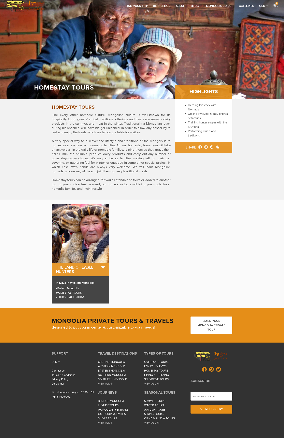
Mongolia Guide (219, 6)
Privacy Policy (60, 379)
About (181, 6)
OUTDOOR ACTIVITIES (112, 414)
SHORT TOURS (107, 418)
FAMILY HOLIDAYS (155, 366)
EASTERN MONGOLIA (111, 370)
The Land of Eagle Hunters (74, 269)
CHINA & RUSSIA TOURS (159, 418)
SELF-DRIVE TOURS (156, 379)
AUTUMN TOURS (154, 409)
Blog (195, 6)
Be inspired (162, 6)
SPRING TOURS (153, 414)
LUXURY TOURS (108, 405)
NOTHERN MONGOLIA (112, 375)
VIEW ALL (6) (151, 383)
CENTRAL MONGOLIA (111, 362)
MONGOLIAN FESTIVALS (113, 409)
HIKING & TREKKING (156, 375)
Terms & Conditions (63, 375)
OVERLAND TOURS (156, 362)
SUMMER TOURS (154, 401)
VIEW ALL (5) (105, 383)
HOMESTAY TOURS (156, 370)
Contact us (58, 370)
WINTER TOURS (154, 405)
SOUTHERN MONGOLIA (113, 379)
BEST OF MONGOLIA (111, 401)
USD (263, 6)
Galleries (246, 6)
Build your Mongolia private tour (211, 325)
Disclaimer (58, 383)
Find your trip (137, 6)
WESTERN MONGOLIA (111, 366)
